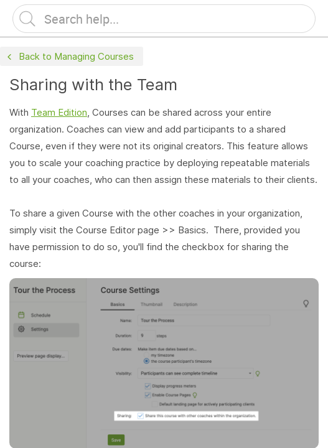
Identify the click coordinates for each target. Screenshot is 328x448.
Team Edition (59, 112)
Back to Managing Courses (69, 56)
